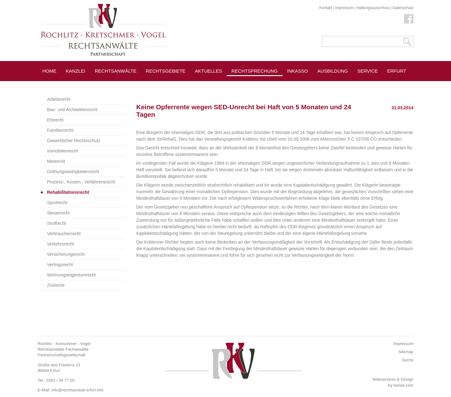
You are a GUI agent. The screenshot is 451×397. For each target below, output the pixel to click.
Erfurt (396, 71)
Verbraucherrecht (63, 233)
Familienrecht (60, 130)
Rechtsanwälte (116, 71)
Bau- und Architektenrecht (72, 109)
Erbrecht (55, 119)
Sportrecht (57, 202)
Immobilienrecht (62, 150)
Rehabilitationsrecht (68, 192)
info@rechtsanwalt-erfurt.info (77, 390)
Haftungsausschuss (373, 8)
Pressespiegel (306, 85)
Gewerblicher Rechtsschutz (73, 140)
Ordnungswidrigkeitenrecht (73, 171)
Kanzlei (76, 71)
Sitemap (405, 351)
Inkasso (297, 71)
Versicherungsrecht (66, 254)
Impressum (344, 8)
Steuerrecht (58, 212)
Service (367, 71)
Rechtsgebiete (166, 71)
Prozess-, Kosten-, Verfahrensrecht (81, 181)
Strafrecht (56, 223)
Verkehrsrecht (60, 243)
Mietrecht (56, 161)
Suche (407, 360)
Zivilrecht (56, 285)
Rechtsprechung (254, 71)
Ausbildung (332, 71)
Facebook (408, 18)
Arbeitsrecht (58, 99)
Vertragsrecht (60, 264)
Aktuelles (208, 71)
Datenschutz (402, 8)
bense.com (403, 385)
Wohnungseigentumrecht (71, 274)
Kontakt (325, 8)
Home (49, 71)
